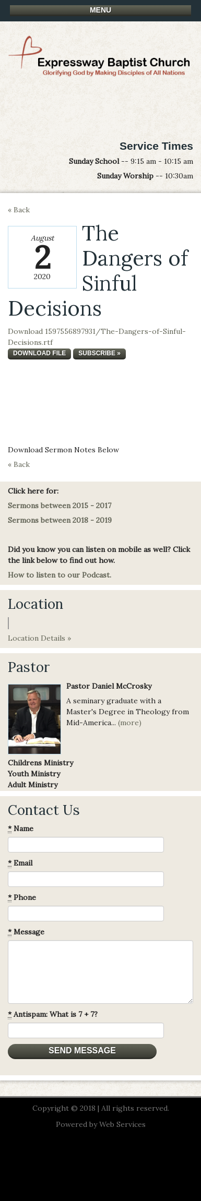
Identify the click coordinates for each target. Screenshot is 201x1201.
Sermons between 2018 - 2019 (60, 520)
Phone (22, 898)
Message (26, 932)
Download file (39, 353)
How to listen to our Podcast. (59, 575)
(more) (129, 722)
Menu (100, 10)
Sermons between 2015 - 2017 (59, 505)
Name (20, 829)
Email (20, 863)
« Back (19, 209)
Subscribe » (99, 353)
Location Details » (39, 638)
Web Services (122, 1124)
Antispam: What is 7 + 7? (53, 1014)
